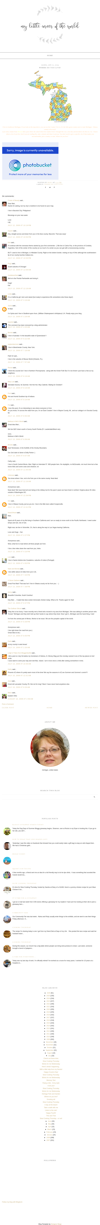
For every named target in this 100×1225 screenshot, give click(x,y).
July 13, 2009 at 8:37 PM (19, 603)
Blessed (20, 132)
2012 (48, 1031)
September (49, 1050)
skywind (10, 322)
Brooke (10, 445)
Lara (9, 557)
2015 (48, 1023)
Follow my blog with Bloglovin (12, 1202)
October (49, 1047)
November (49, 1045)
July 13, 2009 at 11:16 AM (19, 481)
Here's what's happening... (51, 1067)
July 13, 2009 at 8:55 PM (19, 636)
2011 (48, 1034)
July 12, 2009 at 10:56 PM (19, 237)
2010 (48, 1037)
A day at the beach (51, 1105)
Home (50, 55)
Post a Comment (8, 704)
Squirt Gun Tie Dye (21, 869)
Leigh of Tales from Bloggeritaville (19, 653)
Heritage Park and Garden (51, 1094)
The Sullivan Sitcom (15, 608)
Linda (10, 294)
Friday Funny (18, 854)
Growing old (51, 1099)
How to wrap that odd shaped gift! (30, 839)
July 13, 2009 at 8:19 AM (19, 376)
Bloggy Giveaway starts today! (28, 825)
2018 (48, 1015)
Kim (9, 242)
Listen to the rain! (51, 1110)
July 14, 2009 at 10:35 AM (19, 664)
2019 (48, 1012)
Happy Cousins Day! (51, 1072)
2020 (48, 1009)
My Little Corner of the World (50, 26)
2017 (48, 1017)
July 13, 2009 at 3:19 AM (19, 300)
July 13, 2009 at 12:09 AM (19, 270)
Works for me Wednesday (51, 1064)
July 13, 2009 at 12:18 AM (19, 288)
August (49, 1053)
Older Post (8, 708)
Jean (10, 681)
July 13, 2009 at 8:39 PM (19, 622)
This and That (51, 1116)
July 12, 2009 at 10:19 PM (19, 225)
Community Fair (20, 913)
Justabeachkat (13, 275)
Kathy (10, 669)
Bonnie (10, 333)
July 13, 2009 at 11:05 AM (19, 470)
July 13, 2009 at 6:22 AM (19, 339)
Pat (9, 405)
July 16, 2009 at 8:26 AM (19, 687)
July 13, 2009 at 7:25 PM (19, 575)
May (49, 1124)
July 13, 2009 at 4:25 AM (19, 327)
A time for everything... (24, 957)
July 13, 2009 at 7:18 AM (19, 350)
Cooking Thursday (21, 928)
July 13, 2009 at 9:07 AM (19, 456)
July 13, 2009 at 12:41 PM (19, 507)
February (49, 1132)
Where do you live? (53, 184)
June (49, 1121)
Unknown (11, 475)
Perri (9, 393)
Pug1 (9, 264)
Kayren (10, 231)
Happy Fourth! (51, 1113)
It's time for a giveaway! (24, 898)
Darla (10, 641)
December (49, 1042)
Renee (10, 368)
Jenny (10, 592)
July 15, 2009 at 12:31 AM (19, 675)
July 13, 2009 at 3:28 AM (19, 317)
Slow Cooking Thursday (24, 883)
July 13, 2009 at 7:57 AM (19, 362)
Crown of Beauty (13, 200)
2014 (48, 1026)
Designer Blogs (56, 1224)
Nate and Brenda (14, 569)
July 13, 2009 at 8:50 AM (19, 416)
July (49, 1056)
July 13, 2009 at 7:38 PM (19, 587)
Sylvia (10, 306)
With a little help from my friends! (51, 1069)
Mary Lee (11, 382)
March (49, 1129)
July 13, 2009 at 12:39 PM (19, 495)
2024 (48, 998)
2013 (48, 1028)
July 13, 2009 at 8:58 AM (19, 439)
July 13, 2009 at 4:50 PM (19, 563)
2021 (48, 1007)
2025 (48, 996)
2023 (48, 1001)
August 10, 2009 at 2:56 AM (20, 699)
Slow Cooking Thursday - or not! (51, 1118)
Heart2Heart (12, 513)
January (49, 1135)
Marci (10, 693)
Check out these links (50, 1058)
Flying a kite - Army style (50, 1083)
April (49, 1127)
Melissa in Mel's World (15, 421)
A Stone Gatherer (14, 580)
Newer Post (91, 708)
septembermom (13, 344)
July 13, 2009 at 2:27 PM (19, 535)
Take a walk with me (51, 1107)
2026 (48, 993)
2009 (48, 1039)
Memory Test (50, 1080)
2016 (48, 1020)
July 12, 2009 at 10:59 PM (19, 258)
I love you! (51, 1086)
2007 (48, 1140)
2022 (48, 1004)
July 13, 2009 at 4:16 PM (19, 552)
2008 (48, 1137)
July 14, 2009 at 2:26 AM (19, 647)
